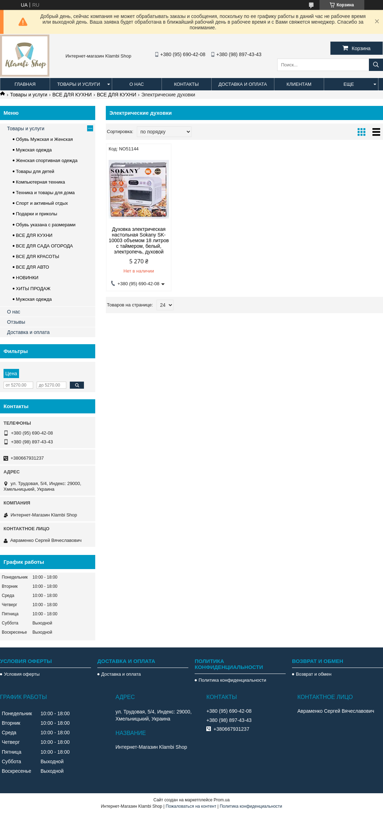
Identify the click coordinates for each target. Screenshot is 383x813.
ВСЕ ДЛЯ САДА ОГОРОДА (44, 246)
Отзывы (16, 322)
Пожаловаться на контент (191, 806)
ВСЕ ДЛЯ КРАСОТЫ (37, 256)
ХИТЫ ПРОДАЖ (33, 288)
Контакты (186, 84)
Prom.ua (222, 799)
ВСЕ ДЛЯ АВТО (32, 267)
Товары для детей (35, 171)
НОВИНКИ (27, 277)
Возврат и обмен (314, 674)
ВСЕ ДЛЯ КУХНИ (72, 94)
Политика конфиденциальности (232, 680)
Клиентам (299, 84)
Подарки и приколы (36, 213)
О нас (136, 84)
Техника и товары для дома (45, 192)
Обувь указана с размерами (45, 224)
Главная (25, 84)
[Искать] (376, 65)
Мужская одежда (34, 150)
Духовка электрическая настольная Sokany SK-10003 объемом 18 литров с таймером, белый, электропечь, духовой (139, 240)
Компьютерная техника (40, 182)
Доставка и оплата (243, 84)
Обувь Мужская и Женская (44, 139)
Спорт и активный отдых (42, 203)
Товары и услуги (78, 84)
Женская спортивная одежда (47, 160)
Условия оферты (21, 674)
